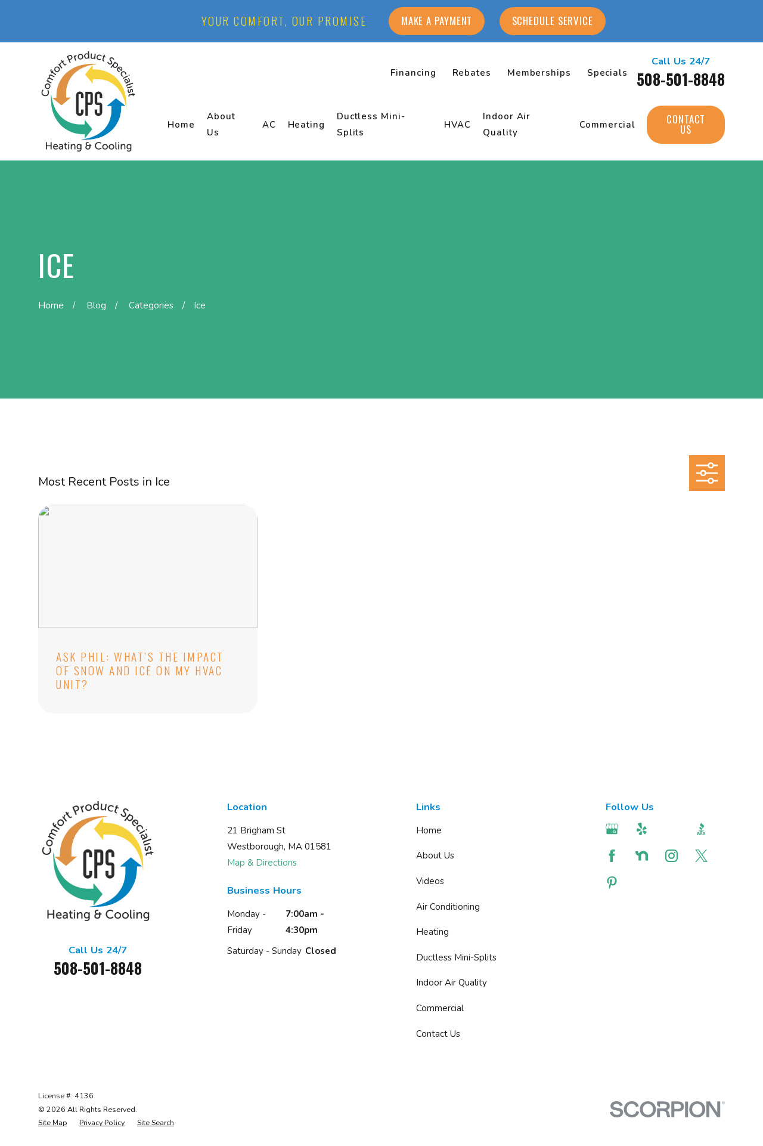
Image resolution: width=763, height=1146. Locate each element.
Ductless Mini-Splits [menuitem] (371, 124)
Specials (607, 73)
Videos (430, 881)
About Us (435, 855)
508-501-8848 (681, 79)
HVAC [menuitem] (458, 125)
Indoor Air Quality (451, 983)
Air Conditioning (448, 907)
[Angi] (673, 829)
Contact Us (685, 124)
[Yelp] (643, 829)
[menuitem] (52, 1123)
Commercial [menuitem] (607, 125)
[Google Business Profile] (613, 829)
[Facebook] (613, 856)
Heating (432, 932)
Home (429, 830)
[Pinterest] (613, 882)
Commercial (440, 1008)
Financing (413, 73)
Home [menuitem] (181, 125)
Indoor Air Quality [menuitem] (507, 124)
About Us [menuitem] (221, 124)
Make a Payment (437, 20)
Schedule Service (552, 20)
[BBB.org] (703, 829)
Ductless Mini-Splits (456, 957)
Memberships (539, 73)
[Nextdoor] (643, 856)
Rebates (471, 73)
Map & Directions (262, 863)
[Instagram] (673, 856)
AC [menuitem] (269, 125)
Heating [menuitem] (306, 125)
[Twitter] (703, 856)
